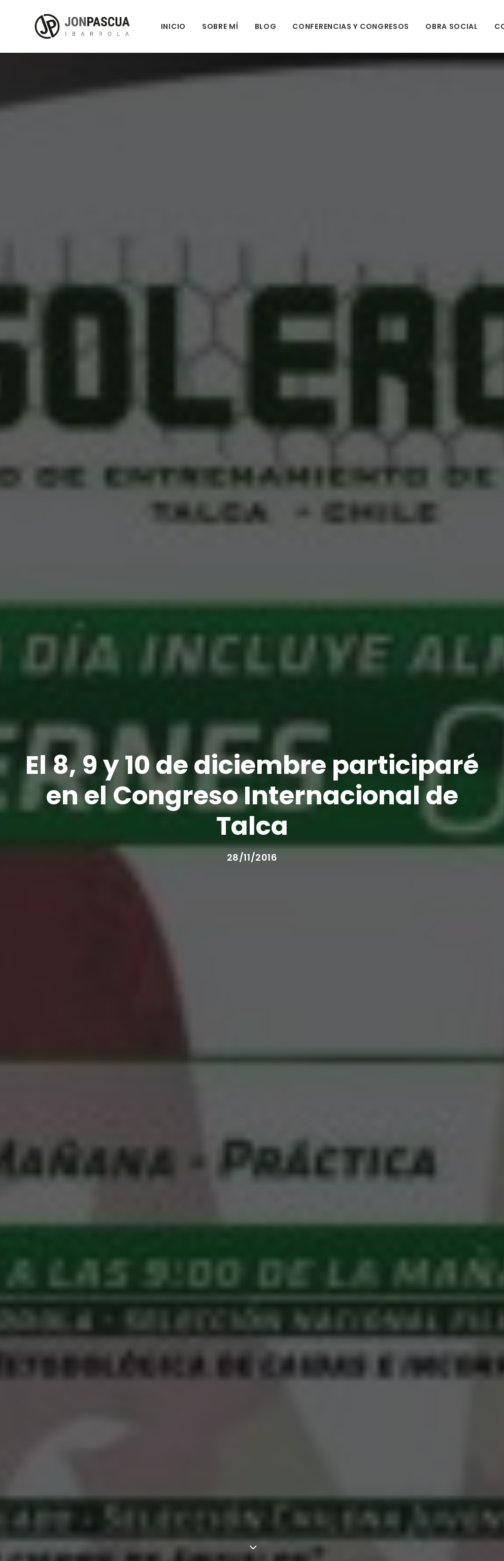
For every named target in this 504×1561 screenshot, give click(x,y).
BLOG (237, 26)
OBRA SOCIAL (423, 26)
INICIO (145, 26)
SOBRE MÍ (192, 26)
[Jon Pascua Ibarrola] (66, 26)
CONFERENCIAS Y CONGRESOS (322, 26)
